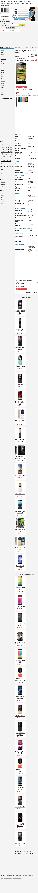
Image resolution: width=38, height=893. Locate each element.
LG (1, 74)
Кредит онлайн (11, 875)
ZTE (2, 96)
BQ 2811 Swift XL (20, 421)
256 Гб (2, 203)
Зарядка (20, 1)
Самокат (32, 3)
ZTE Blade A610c (20, 788)
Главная (3, 875)
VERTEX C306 (20, 843)
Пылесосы (16, 3)
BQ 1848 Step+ (20, 385)
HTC (2, 65)
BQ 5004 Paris (20, 475)
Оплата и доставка (28, 875)
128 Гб (2, 201)
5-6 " (2, 173)
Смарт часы (10, 3)
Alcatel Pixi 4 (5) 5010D (20, 752)
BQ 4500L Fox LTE (20, 403)
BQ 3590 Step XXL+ (20, 348)
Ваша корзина (10, 28)
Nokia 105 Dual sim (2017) (20, 734)
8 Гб (2, 192)
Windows (3, 184)
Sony (2, 89)
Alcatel (2, 54)
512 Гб (2, 206)
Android (3, 182)
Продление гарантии (6, 878)
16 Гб (2, 195)
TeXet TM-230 (20, 716)
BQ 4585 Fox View (20, 566)
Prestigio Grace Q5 (20, 661)
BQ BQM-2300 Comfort (20, 512)
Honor (2, 67)
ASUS (2, 50)
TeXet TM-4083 (20, 643)
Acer (2, 52)
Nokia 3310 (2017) (20, 770)
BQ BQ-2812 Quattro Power (20, 457)
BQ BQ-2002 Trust (20, 330)
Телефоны (3, 1)
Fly (1, 61)
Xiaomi (2, 94)
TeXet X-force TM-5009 (20, 697)
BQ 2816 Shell (20, 439)
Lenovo (2, 76)
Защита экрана (27, 1)
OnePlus (3, 81)
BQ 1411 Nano (20, 494)
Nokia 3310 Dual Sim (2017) (20, 679)
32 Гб (2, 197)
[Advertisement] (19, 39)
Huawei (2, 70)
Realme (3, 85)
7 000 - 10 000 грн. (7, 154)
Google (2, 63)
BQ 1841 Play (20, 366)
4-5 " (2, 171)
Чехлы (15, 1)
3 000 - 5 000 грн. (6, 149)
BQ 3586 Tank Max (20, 530)
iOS (2, 186)
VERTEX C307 (20, 807)
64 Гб (2, 199)
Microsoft (3, 78)
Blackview (3, 59)
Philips (2, 83)
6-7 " (2, 175)
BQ (25, 851)
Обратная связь (17, 878)
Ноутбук (7, 5)
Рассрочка (18, 875)
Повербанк (9, 1)
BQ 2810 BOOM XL (20, 548)
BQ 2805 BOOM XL (20, 312)
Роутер (2, 5)
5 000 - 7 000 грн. (6, 152)
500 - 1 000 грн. (6, 145)
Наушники (3, 3)
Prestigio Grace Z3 (20, 588)
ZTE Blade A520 (20, 606)
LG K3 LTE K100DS (20, 825)
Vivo (2, 92)
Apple (2, 56)
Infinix (2, 72)
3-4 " (2, 169)
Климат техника (24, 3)
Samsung (3, 87)
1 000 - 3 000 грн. (6, 147)
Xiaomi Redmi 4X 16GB (20, 624)
